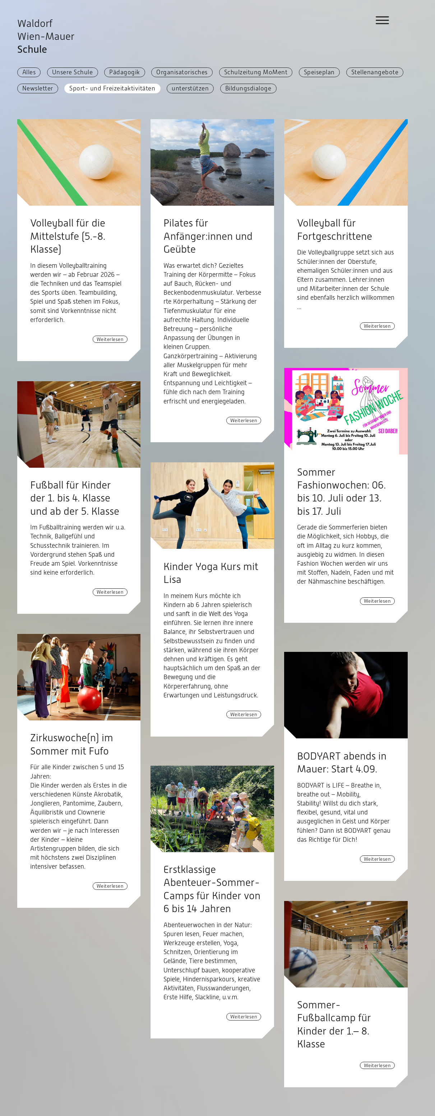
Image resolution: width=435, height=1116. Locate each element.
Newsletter (37, 88)
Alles (29, 72)
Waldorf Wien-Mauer (45, 36)
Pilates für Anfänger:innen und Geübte (208, 236)
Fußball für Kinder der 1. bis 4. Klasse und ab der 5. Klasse (74, 498)
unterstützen (190, 88)
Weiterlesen (110, 339)
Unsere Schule (72, 72)
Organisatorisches (182, 72)
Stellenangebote (375, 72)
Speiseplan (319, 72)
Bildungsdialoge (248, 88)
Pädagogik (124, 72)
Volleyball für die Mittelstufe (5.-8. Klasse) (67, 236)
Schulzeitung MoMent (256, 72)
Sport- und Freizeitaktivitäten (112, 88)
